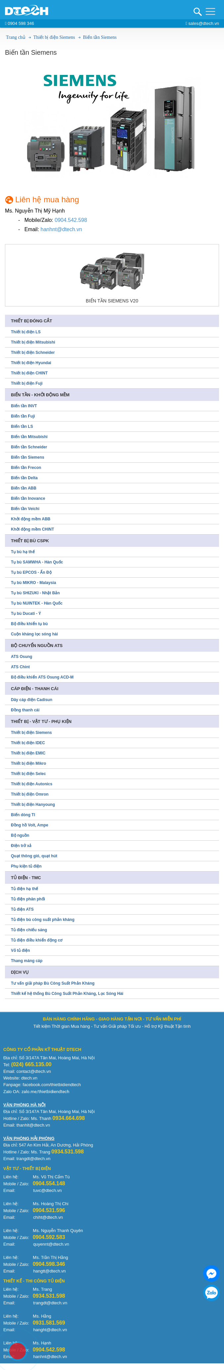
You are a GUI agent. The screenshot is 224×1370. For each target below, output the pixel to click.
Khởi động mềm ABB (30, 519)
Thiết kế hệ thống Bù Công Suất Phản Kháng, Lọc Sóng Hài (67, 993)
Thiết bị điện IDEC (28, 743)
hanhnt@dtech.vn (61, 229)
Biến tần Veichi (25, 508)
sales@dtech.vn (202, 23)
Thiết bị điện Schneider (33, 352)
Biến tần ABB (23, 488)
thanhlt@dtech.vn (33, 1125)
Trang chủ (15, 37)
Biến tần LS (22, 426)
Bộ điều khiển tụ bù (29, 623)
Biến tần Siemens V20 (112, 300)
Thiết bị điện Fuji (27, 383)
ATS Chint (20, 667)
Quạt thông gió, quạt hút (34, 856)
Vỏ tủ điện (20, 950)
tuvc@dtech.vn (47, 1190)
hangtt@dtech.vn (49, 1271)
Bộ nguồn (20, 835)
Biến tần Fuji (23, 416)
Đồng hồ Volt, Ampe (29, 825)
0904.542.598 (71, 220)
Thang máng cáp (26, 960)
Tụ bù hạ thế (23, 552)
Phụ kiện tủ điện (26, 866)
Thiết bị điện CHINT (29, 373)
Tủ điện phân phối (28, 899)
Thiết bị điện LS (26, 332)
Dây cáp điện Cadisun (31, 699)
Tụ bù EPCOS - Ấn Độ (31, 572)
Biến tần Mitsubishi (29, 436)
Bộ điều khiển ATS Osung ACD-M (42, 677)
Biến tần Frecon (26, 467)
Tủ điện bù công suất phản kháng (42, 919)
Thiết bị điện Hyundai (31, 362)
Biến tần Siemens (100, 37)
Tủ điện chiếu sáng (29, 930)
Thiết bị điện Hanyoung (33, 804)
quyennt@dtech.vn (51, 1244)
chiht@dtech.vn (48, 1217)
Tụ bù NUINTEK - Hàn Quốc (37, 603)
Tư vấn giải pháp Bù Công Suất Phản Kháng (53, 983)
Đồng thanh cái (25, 710)
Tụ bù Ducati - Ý (26, 613)
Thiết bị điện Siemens (54, 37)
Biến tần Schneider (29, 447)
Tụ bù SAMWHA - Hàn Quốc (37, 562)
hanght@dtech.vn (50, 1329)
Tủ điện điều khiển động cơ (36, 940)
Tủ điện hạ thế (24, 888)
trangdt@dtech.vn (50, 1302)
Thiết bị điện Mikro (28, 763)
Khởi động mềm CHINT (32, 529)
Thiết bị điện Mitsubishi (33, 342)
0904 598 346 (19, 23)
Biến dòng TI (23, 815)
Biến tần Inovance (28, 498)
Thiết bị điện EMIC (28, 753)
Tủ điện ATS (22, 909)
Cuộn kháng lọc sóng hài (34, 634)
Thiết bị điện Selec (28, 773)
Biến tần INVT (24, 406)
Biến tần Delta (24, 478)
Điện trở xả (21, 845)
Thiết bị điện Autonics (31, 784)
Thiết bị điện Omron (30, 794)
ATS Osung (21, 656)
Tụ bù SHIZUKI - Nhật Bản (35, 593)
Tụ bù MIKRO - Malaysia (33, 582)
